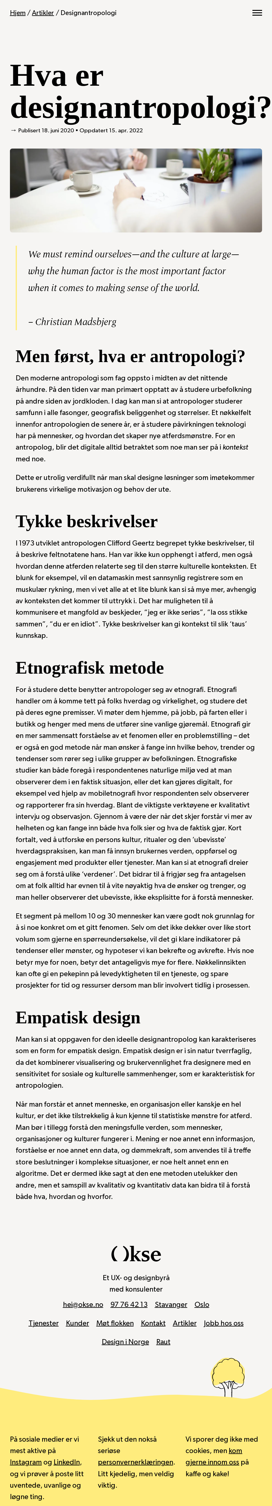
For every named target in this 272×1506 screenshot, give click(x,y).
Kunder (77, 1323)
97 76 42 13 (129, 1304)
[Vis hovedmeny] (257, 13)
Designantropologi (89, 13)
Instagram (26, 1462)
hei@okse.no (83, 1304)
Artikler (43, 13)
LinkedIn (67, 1462)
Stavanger (171, 1304)
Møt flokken (115, 1323)
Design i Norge (125, 1342)
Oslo (202, 1304)
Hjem (18, 13)
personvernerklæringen (135, 1462)
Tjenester (43, 1323)
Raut (163, 1342)
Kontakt (153, 1323)
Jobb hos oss (224, 1323)
